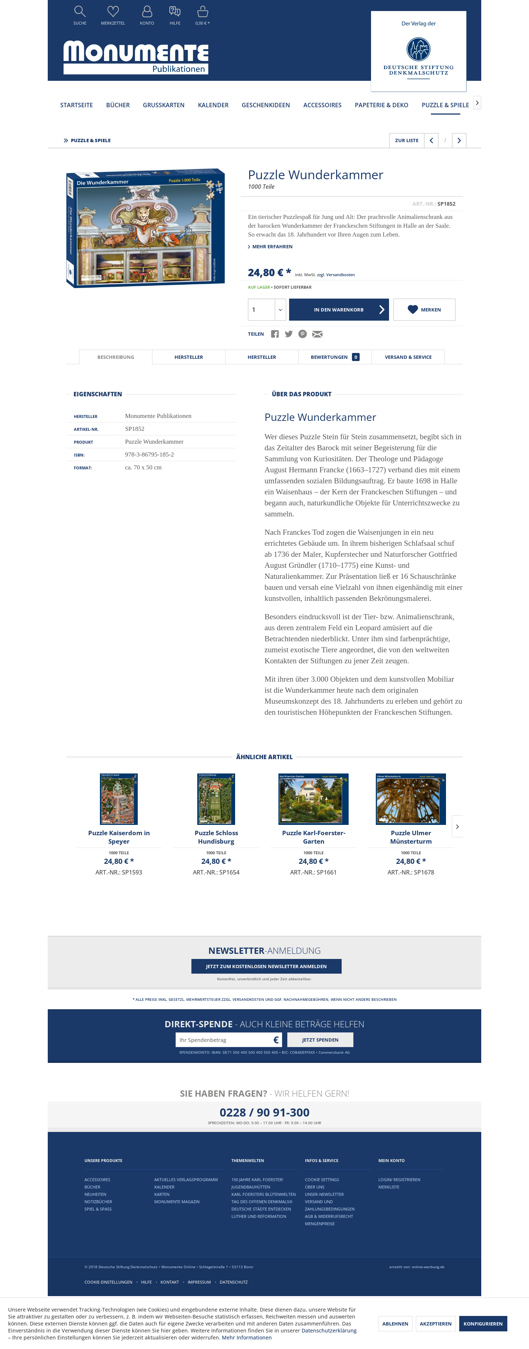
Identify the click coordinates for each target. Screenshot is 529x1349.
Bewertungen (335, 357)
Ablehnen (395, 1323)
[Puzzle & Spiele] (445, 105)
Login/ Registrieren (399, 1179)
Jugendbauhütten (250, 1187)
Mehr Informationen (247, 1337)
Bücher (92, 1187)
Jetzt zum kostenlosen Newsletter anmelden (266, 966)
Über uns (314, 1187)
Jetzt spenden (320, 1039)
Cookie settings (322, 1179)
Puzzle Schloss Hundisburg (216, 837)
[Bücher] (118, 105)
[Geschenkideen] (266, 105)
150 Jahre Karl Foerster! (257, 1179)
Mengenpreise (320, 1223)
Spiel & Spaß (98, 1209)
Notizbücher (98, 1201)
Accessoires (97, 1179)
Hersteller (188, 357)
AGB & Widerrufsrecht (329, 1216)
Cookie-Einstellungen (108, 1282)
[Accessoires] (322, 105)
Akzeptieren (436, 1323)
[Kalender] (213, 105)
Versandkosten (248, 999)
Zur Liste (406, 140)
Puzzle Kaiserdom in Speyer (119, 837)
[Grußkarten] (163, 105)
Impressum (199, 1282)
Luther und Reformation (258, 1216)
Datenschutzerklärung (329, 1330)
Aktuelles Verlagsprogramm (186, 1179)
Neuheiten (95, 1194)
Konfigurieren (483, 1323)
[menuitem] (79, 17)
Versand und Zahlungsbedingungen (330, 1205)
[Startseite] (77, 105)
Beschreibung (115, 357)
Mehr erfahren (270, 246)
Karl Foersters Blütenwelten (263, 1194)
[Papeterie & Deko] (381, 105)
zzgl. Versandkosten (336, 274)
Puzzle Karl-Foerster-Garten (313, 837)
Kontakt (170, 1282)
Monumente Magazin (176, 1201)
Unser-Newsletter (324, 1194)
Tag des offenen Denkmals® (261, 1201)
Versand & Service (408, 357)
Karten (161, 1194)
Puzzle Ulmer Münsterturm (411, 837)
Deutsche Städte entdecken (261, 1209)
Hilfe (146, 1282)
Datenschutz (234, 1282)
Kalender (164, 1187)
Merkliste (388, 1187)
